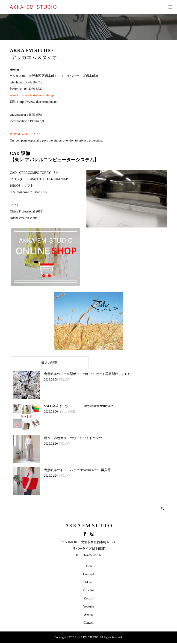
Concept (88, 574)
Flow (88, 582)
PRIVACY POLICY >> (25, 134)
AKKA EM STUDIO (88, 525)
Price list (88, 590)
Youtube (88, 606)
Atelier (88, 614)
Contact (88, 622)
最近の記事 (49, 362)
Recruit (88, 598)
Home (88, 566)
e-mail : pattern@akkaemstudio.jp (32, 95)
